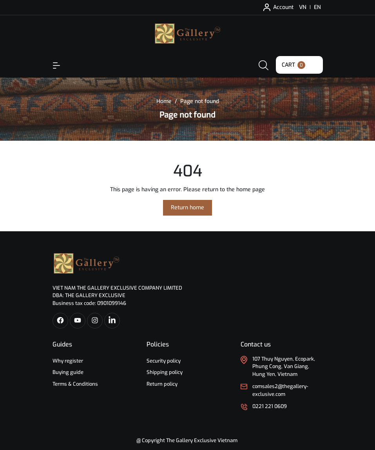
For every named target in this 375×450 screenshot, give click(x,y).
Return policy (162, 384)
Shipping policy (165, 372)
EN (317, 7)
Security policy (164, 360)
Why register (68, 360)
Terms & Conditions (75, 384)
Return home (187, 207)
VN (302, 7)
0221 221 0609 (269, 406)
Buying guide (68, 372)
